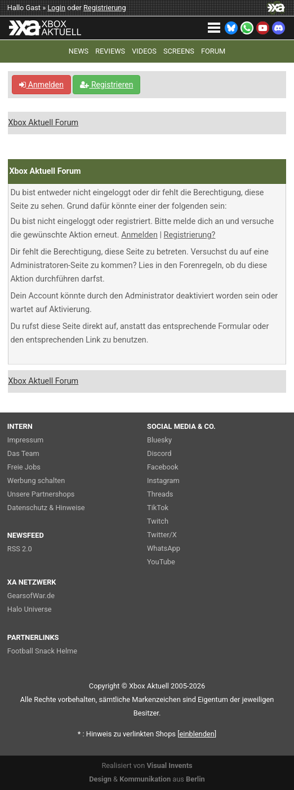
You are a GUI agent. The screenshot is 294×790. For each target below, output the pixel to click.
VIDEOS (144, 51)
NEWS (78, 51)
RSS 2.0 (19, 549)
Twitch (157, 521)
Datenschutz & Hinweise (46, 507)
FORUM (213, 51)
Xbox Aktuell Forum (43, 123)
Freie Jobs (24, 467)
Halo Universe (29, 609)
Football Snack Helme (42, 651)
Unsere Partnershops (41, 494)
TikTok (157, 507)
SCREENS (178, 51)
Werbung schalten (36, 480)
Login (56, 7)
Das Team (23, 453)
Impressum (25, 440)
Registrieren (106, 84)
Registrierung (104, 7)
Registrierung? (190, 235)
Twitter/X (162, 534)
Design (100, 779)
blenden (197, 734)
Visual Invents (169, 765)
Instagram (163, 480)
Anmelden (41, 84)
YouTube (161, 562)
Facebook (163, 467)
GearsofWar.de (31, 595)
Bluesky (159, 440)
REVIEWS (110, 51)
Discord (159, 453)
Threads (160, 494)
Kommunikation (145, 779)
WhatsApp (163, 548)
